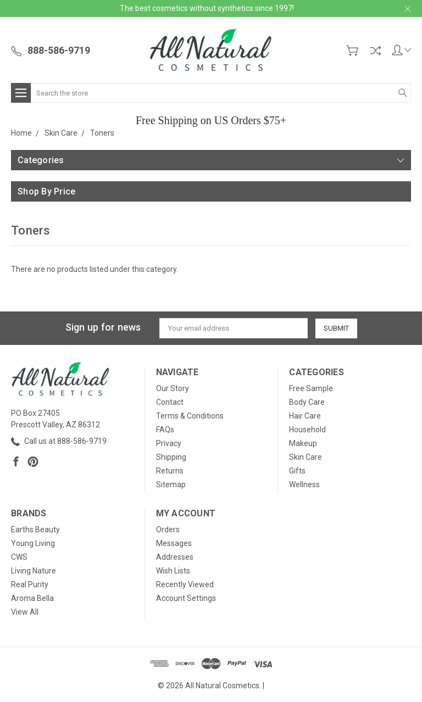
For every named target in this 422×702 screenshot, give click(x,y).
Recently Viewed (185, 584)
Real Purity (29, 584)
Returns (170, 470)
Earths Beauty (35, 529)
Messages (174, 543)
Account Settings (186, 598)
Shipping (171, 457)
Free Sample (311, 388)
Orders (168, 529)
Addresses (174, 557)
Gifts (297, 470)
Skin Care (305, 457)
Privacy (168, 443)
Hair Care (305, 415)
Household (307, 429)
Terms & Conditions (190, 415)
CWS (19, 557)
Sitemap (171, 484)
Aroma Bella (32, 598)
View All (24, 612)
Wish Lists (173, 570)
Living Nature (33, 570)
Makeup (303, 443)
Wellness (304, 484)
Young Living (33, 543)
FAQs (165, 429)
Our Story (172, 388)
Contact (170, 402)
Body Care (307, 402)
